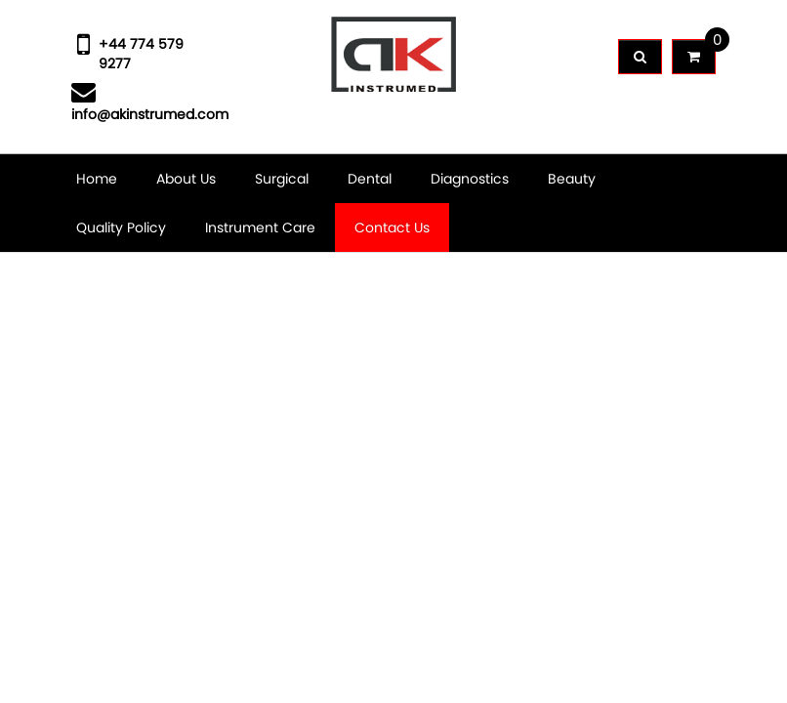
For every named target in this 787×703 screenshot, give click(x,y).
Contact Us (392, 227)
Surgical (282, 178)
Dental (370, 178)
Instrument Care (260, 227)
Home (96, 178)
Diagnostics (470, 178)
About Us (186, 178)
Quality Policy (121, 227)
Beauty (572, 178)
